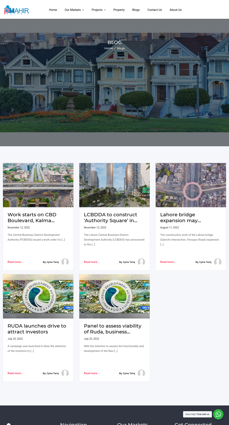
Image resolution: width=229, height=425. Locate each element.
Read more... (15, 262)
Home (53, 10)
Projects (97, 10)
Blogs (136, 10)
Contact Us (155, 10)
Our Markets (73, 10)
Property (119, 10)
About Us (176, 10)
